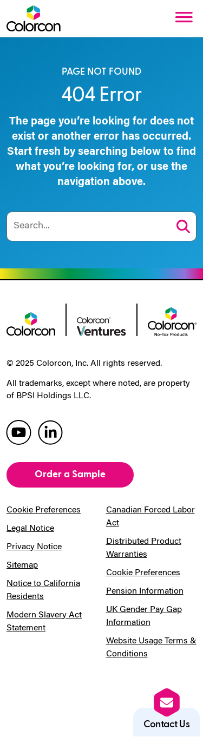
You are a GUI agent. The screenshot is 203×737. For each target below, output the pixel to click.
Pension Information (145, 591)
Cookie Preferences (43, 510)
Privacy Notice (34, 547)
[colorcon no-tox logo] (172, 320)
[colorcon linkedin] (50, 431)
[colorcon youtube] (18, 431)
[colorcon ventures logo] (101, 325)
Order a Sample (70, 474)
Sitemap (22, 565)
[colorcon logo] (30, 323)
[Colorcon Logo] (33, 18)
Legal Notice (30, 528)
